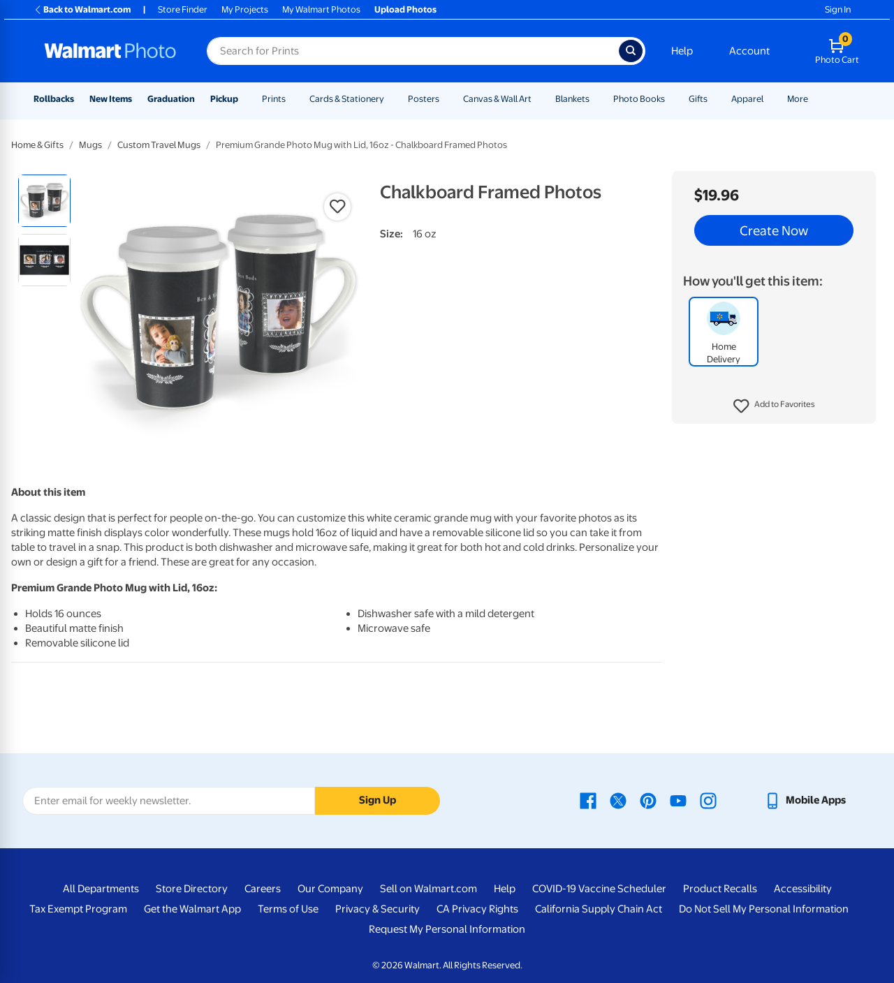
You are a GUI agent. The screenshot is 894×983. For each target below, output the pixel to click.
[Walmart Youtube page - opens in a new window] (678, 800)
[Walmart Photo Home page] (110, 51)
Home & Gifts (37, 145)
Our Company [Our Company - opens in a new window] (330, 888)
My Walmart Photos (321, 9)
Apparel (747, 99)
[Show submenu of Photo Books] (671, 98)
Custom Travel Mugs (158, 145)
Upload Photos (405, 9)
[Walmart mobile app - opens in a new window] (805, 800)
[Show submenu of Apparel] (769, 98)
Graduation (171, 99)
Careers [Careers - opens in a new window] (262, 888)
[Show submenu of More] (814, 98)
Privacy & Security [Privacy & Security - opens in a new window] (377, 909)
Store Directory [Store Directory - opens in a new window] (192, 888)
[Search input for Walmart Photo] (413, 51)
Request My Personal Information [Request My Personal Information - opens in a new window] (447, 929)
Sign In (838, 9)
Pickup (224, 99)
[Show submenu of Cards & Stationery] (390, 98)
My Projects (244, 9)
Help (682, 51)
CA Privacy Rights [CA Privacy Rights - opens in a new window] (477, 909)
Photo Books (639, 99)
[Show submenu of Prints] (292, 98)
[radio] (44, 201)
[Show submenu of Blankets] (596, 98)
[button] (774, 406)
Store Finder (182, 9)
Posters (423, 99)
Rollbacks (54, 99)
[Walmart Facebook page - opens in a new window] (588, 800)
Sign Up (377, 800)
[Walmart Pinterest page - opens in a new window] (648, 800)
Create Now (774, 230)
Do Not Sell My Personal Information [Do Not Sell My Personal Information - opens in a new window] (764, 909)
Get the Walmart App (192, 909)
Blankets (572, 99)
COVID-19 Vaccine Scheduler (599, 888)
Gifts (698, 99)
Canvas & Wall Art (497, 99)
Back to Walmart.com (82, 9)
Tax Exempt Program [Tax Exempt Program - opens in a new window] (78, 909)
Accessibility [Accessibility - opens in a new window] (803, 888)
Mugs (90, 145)
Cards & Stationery (346, 99)
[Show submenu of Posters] (445, 98)
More (797, 99)
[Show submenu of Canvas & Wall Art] (538, 98)
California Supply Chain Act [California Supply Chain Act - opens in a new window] (598, 909)
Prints (274, 99)
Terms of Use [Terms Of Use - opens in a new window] (288, 909)
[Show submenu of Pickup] (244, 98)
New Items (110, 99)
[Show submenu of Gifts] (714, 98)
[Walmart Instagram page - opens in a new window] (708, 800)
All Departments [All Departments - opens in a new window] (101, 888)
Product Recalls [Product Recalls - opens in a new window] (720, 888)
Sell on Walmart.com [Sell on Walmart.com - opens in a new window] (428, 888)
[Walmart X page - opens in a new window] (618, 800)
